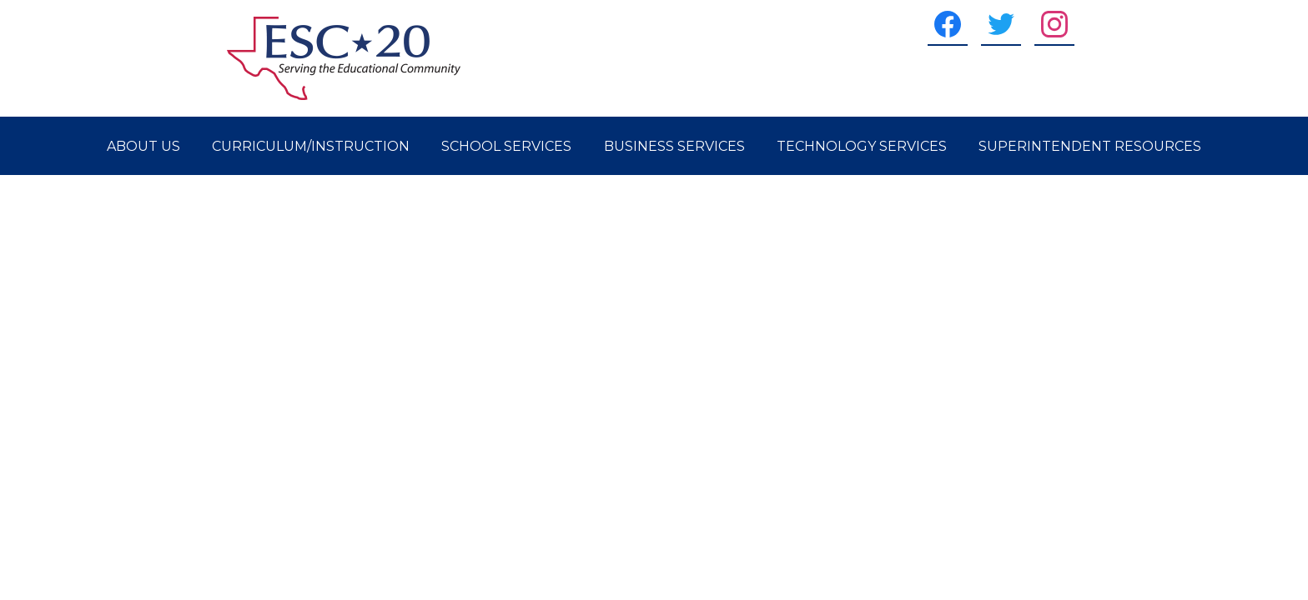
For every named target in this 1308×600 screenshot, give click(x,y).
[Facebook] (948, 24)
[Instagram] (1054, 24)
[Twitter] (1001, 24)
